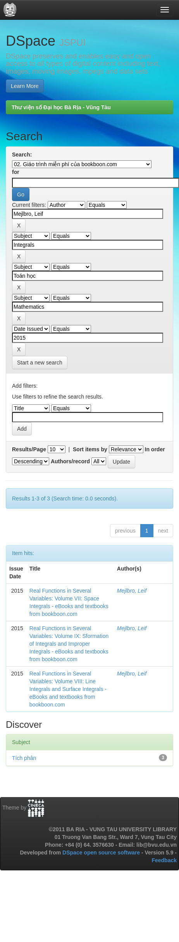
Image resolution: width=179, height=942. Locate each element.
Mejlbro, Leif (131, 591)
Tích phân (24, 758)
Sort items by (90, 449)
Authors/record (70, 461)
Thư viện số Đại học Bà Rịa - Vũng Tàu (61, 107)
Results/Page (29, 449)
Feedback (164, 860)
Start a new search (39, 362)
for (15, 172)
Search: (22, 154)
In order (155, 449)
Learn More (25, 86)
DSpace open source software (101, 852)
